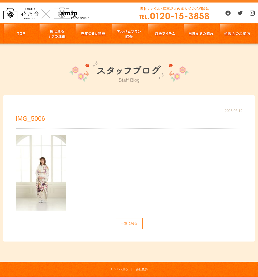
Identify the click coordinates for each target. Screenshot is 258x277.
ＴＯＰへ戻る (119, 269)
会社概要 (142, 269)
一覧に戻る (129, 223)
